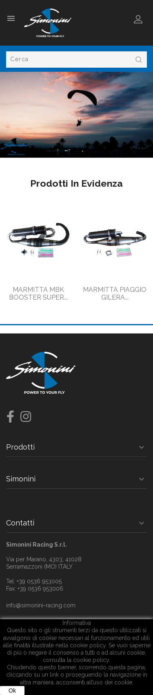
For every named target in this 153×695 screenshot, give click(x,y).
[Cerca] (76, 59)
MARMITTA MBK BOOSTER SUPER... (38, 294)
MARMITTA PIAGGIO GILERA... (114, 294)
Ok (12, 690)
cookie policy (91, 660)
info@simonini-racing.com (40, 605)
